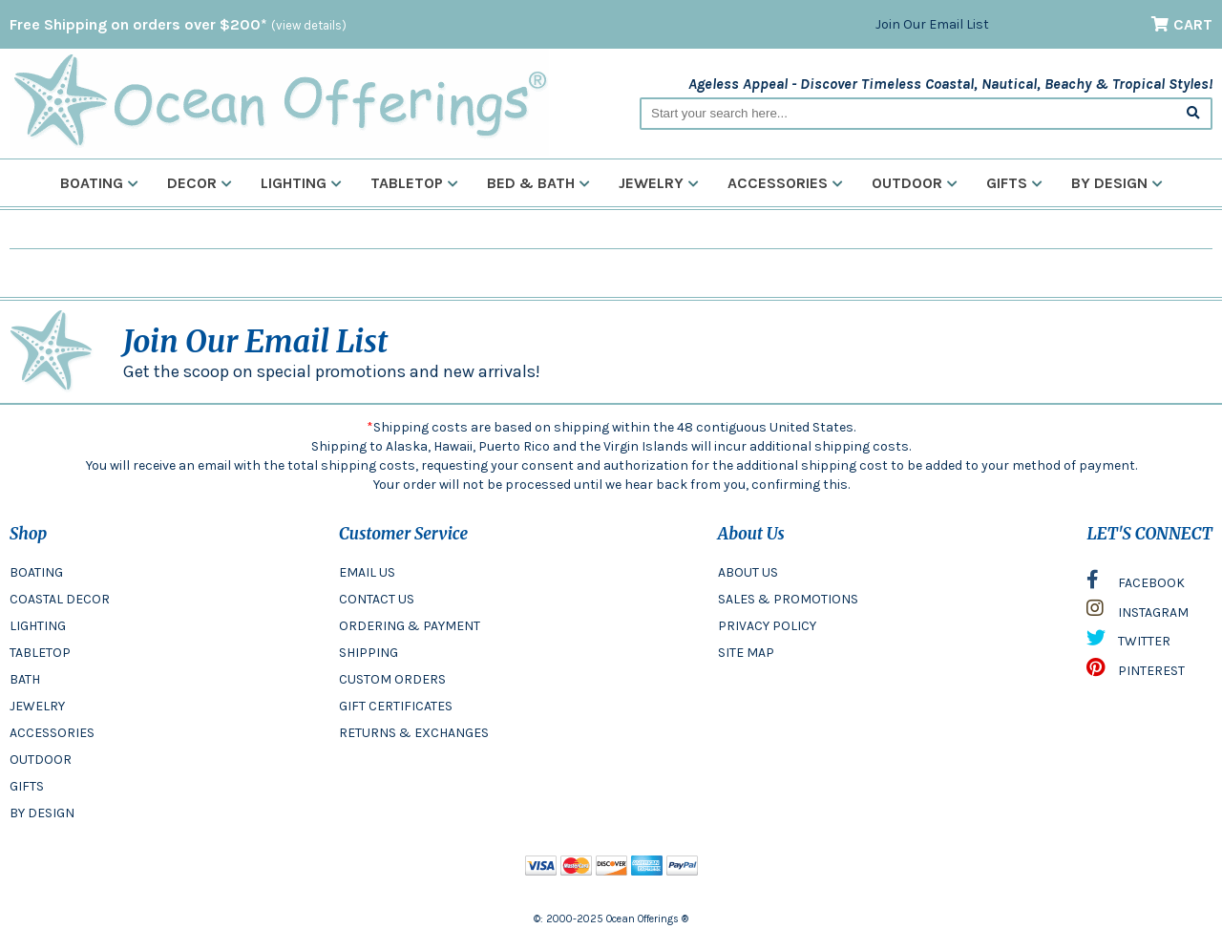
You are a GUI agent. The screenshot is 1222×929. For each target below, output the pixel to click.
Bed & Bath (538, 183)
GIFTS (27, 786)
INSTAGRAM (1137, 613)
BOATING (36, 572)
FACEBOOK (1135, 584)
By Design (1117, 183)
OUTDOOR (41, 759)
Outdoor (915, 183)
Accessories (785, 183)
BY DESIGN (42, 813)
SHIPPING (368, 652)
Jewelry (659, 183)
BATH (25, 679)
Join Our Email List (932, 24)
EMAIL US (367, 572)
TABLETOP (40, 652)
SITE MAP (746, 652)
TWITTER (1128, 642)
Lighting (301, 183)
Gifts (1014, 183)
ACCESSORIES (52, 733)
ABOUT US (748, 572)
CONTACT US (376, 599)
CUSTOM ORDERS (392, 679)
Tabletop (414, 183)
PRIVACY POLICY (767, 626)
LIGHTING (38, 626)
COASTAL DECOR (60, 599)
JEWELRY (37, 706)
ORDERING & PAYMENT (409, 626)
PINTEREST (1135, 672)
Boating (99, 183)
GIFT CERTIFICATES (396, 706)
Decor (199, 183)
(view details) (309, 25)
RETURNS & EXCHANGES (414, 733)
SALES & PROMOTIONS (788, 599)
